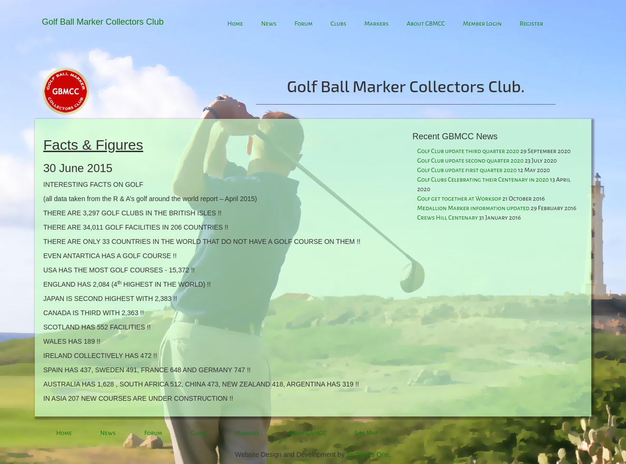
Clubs (338, 23)
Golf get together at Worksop (459, 198)
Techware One (367, 454)
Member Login (482, 23)
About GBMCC (426, 23)
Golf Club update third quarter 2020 (468, 151)
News (268, 23)
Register (531, 23)
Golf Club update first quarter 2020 (467, 170)
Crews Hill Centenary (447, 217)
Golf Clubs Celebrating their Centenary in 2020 (483, 179)
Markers (376, 23)
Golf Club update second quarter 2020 (470, 160)
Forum (303, 23)
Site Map (366, 433)
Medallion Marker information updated (473, 208)
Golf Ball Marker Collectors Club (103, 22)
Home (235, 23)
